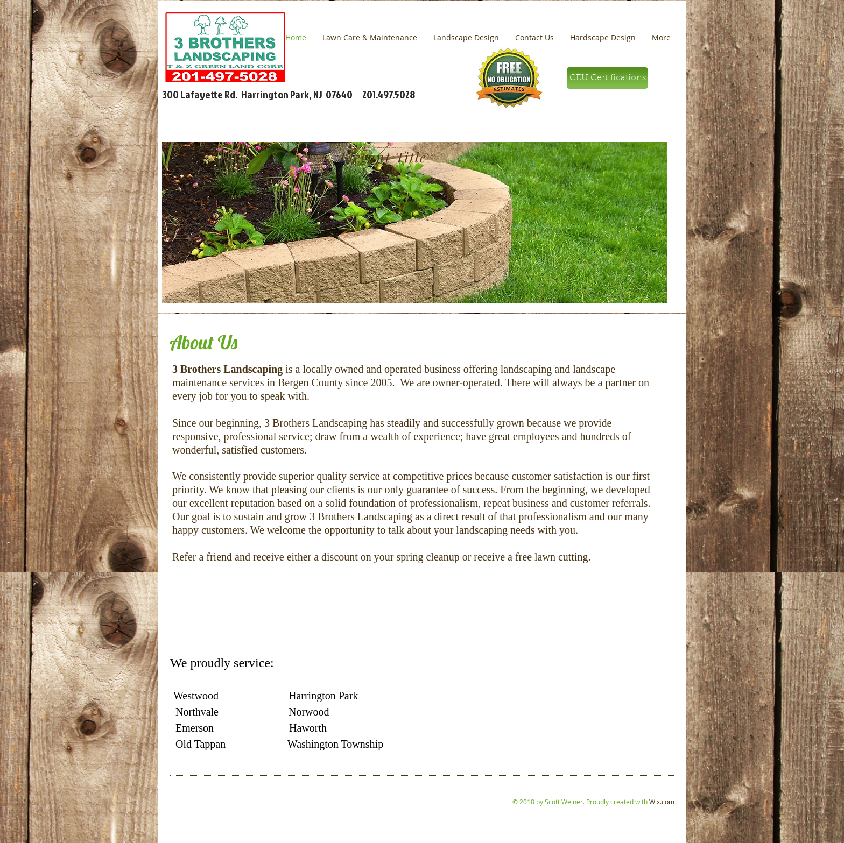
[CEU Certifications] (607, 78)
